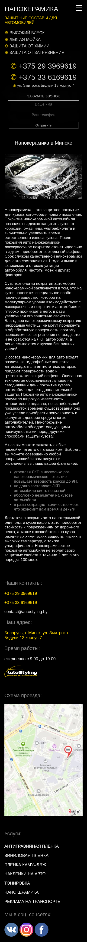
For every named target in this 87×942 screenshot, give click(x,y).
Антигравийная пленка (31, 846)
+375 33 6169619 (48, 77)
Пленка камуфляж (25, 864)
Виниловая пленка (26, 855)
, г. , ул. (36, 635)
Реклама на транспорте (32, 901)
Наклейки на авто (25, 874)
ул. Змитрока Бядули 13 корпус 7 (45, 85)
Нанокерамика (21, 892)
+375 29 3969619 (48, 66)
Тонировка (17, 883)
